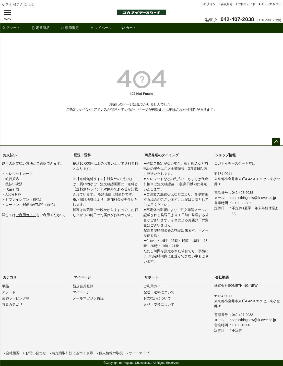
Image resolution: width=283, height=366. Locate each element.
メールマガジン (270, 4)
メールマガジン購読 (88, 298)
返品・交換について (158, 304)
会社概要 (222, 277)
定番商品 (40, 28)
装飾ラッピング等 (15, 298)
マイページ (101, 28)
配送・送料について (158, 292)
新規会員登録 (83, 286)
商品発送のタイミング (161, 155)
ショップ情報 (225, 155)
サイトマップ (139, 353)
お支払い (10, 155)
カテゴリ (10, 277)
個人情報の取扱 (111, 353)
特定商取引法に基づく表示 (72, 353)
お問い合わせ (35, 353)
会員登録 (227, 4)
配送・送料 (82, 155)
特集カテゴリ (12, 304)
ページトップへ (276, 142)
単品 (5, 286)
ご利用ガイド (246, 4)
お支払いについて (157, 298)
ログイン (210, 4)
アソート (11, 28)
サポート (151, 277)
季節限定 (70, 28)
